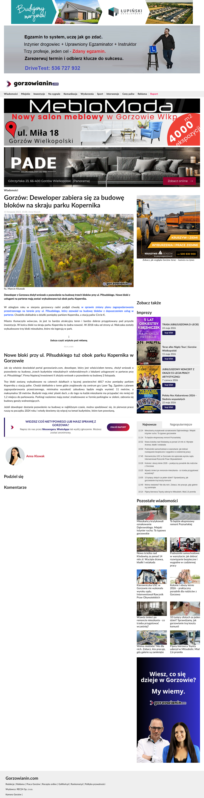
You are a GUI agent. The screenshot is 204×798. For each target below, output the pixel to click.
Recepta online (49, 784)
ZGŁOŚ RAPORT (118, 427)
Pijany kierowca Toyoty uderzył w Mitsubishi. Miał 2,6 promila (170, 492)
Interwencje (112, 94)
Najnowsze (149, 424)
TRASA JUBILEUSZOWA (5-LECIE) (180, 324)
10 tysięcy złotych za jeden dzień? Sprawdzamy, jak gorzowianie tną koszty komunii (166, 479)
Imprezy (144, 313)
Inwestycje (39, 94)
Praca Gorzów (33, 784)
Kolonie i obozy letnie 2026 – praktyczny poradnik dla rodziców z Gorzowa (171, 464)
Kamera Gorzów (13, 795)
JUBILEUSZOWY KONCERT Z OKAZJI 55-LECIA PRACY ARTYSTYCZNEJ (178, 373)
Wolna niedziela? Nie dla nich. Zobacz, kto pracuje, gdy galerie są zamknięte (171, 486)
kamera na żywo (186, 260)
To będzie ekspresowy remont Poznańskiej (163, 437)
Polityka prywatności (95, 784)
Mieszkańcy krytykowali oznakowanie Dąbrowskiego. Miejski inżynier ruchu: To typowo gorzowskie (170, 432)
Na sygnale (54, 94)
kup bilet (169, 333)
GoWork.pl (63, 784)
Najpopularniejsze (181, 424)
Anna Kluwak (35, 456)
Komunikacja (70, 94)
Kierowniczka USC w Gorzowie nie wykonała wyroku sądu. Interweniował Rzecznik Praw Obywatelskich (169, 457)
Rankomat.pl (77, 784)
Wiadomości (11, 94)
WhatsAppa (63, 429)
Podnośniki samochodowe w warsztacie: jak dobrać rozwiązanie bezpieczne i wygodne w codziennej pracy (168, 450)
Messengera (49, 429)
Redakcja (10, 784)
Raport (154, 94)
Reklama (142, 94)
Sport (100, 94)
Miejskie (25, 94)
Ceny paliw (128, 94)
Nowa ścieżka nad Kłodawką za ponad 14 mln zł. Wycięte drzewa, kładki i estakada (169, 443)
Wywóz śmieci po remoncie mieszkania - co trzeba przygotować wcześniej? (171, 471)
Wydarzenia (87, 94)
